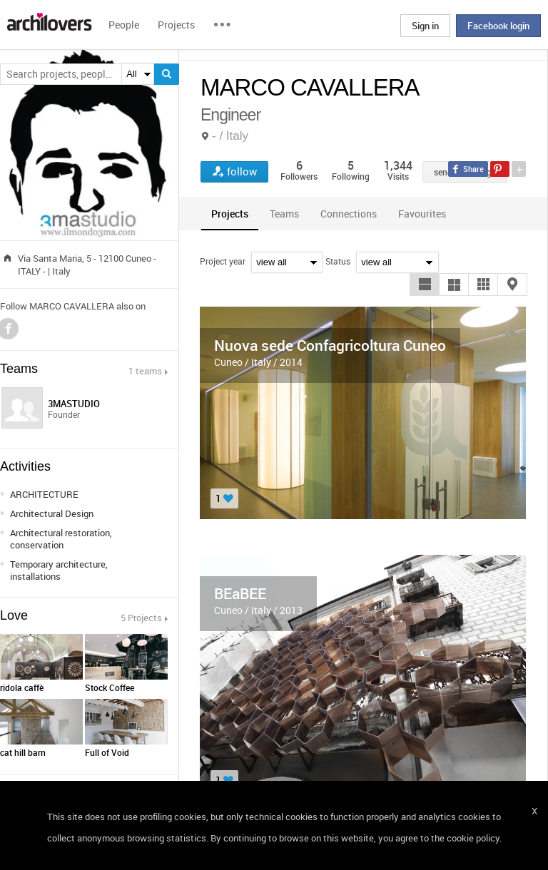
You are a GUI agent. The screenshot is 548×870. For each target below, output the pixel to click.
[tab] (230, 213)
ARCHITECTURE (44, 494)
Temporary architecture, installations (59, 570)
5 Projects (141, 617)
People (123, 24)
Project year (222, 261)
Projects (176, 24)
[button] (425, 284)
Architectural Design (51, 513)
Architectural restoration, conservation (61, 538)
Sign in (425, 25)
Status (337, 261)
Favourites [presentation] (422, 213)
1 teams (145, 371)
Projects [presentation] (229, 213)
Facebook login (498, 25)
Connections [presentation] (348, 213)
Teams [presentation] (284, 213)
